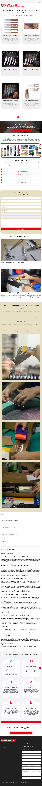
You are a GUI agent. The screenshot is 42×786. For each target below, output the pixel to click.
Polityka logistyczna (25, 782)
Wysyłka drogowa (5, 544)
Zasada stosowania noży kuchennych (9, 530)
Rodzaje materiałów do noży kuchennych (9, 520)
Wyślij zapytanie (21, 229)
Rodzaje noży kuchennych (6, 517)
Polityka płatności (30, 784)
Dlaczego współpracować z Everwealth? (9, 534)
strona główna (5, 6)
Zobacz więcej (21, 130)
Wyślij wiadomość (31, 777)
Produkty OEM (4, 541)
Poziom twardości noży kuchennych (8, 527)
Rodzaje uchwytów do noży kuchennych (9, 524)
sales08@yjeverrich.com (28, 1)
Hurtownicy (3, 537)
